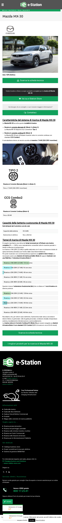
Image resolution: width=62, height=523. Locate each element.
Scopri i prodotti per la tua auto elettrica (17, 449)
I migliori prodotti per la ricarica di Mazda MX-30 (30, 344)
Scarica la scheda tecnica (30, 80)
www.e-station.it (7, 384)
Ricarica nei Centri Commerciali (14, 433)
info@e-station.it (12, 378)
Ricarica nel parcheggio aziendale (15, 428)
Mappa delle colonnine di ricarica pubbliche (18, 419)
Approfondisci (40, 520)
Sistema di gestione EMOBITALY (14, 451)
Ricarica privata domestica (12, 426)
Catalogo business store (12, 447)
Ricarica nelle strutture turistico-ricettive (17, 431)
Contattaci (30, 112)
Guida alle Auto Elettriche (12, 412)
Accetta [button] (32, 520)
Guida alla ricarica (9, 409)
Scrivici (7, 502)
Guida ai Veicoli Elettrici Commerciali (16, 414)
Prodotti (6, 416)
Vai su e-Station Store (30, 98)
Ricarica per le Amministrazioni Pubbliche (17, 438)
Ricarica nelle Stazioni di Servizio (14, 436)
